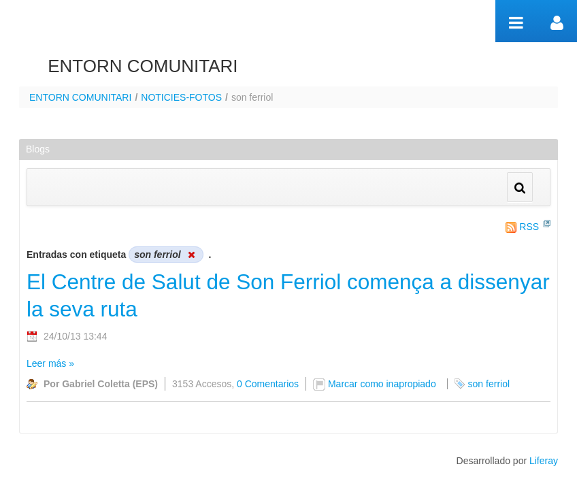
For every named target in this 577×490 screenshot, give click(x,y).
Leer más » (50, 363)
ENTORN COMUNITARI (80, 97)
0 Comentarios (268, 383)
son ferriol (489, 383)
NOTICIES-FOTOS (181, 97)
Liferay (543, 460)
